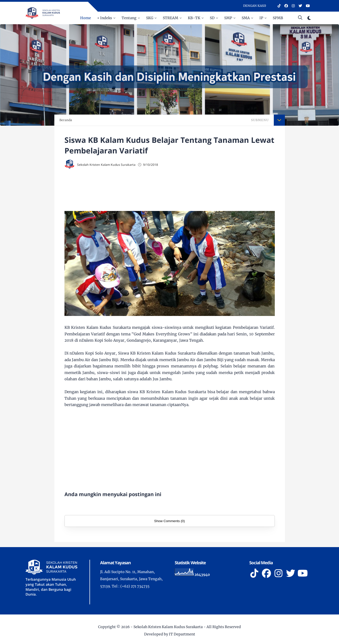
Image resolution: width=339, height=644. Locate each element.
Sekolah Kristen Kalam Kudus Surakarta (168, 627)
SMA (246, 18)
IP (261, 18)
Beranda (65, 120)
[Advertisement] (169, 190)
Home (85, 18)
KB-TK (194, 18)
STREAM (170, 18)
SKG (149, 18)
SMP (228, 18)
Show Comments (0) (169, 521)
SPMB (278, 18)
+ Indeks (104, 18)
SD (212, 18)
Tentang (129, 18)
